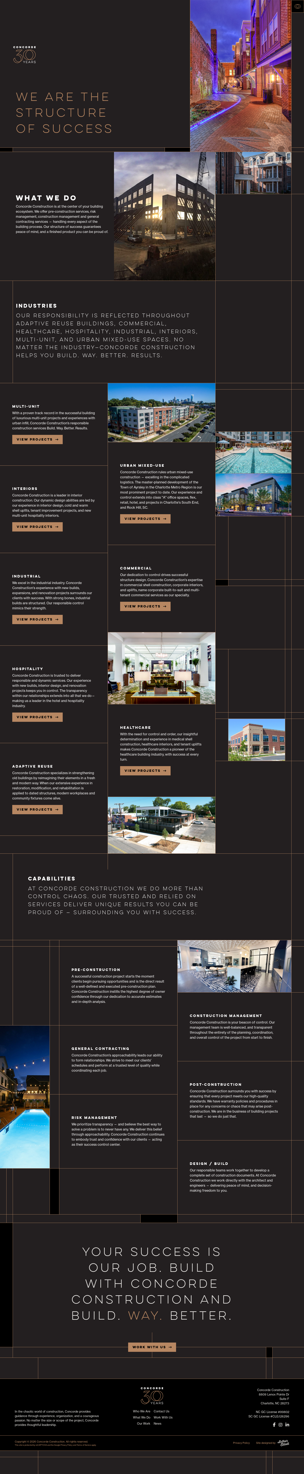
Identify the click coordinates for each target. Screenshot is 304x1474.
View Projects (35, 439)
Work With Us (149, 1347)
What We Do (141, 1417)
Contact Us (161, 1411)
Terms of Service (84, 1445)
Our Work (143, 1423)
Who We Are (141, 1411)
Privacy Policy (67, 1445)
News (157, 1423)
